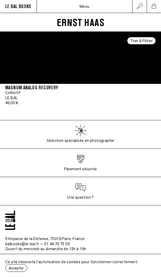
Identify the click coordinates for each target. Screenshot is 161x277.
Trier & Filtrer (141, 40)
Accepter (16, 268)
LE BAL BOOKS (18, 6)
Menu (85, 6)
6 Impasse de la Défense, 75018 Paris (45, 238)
